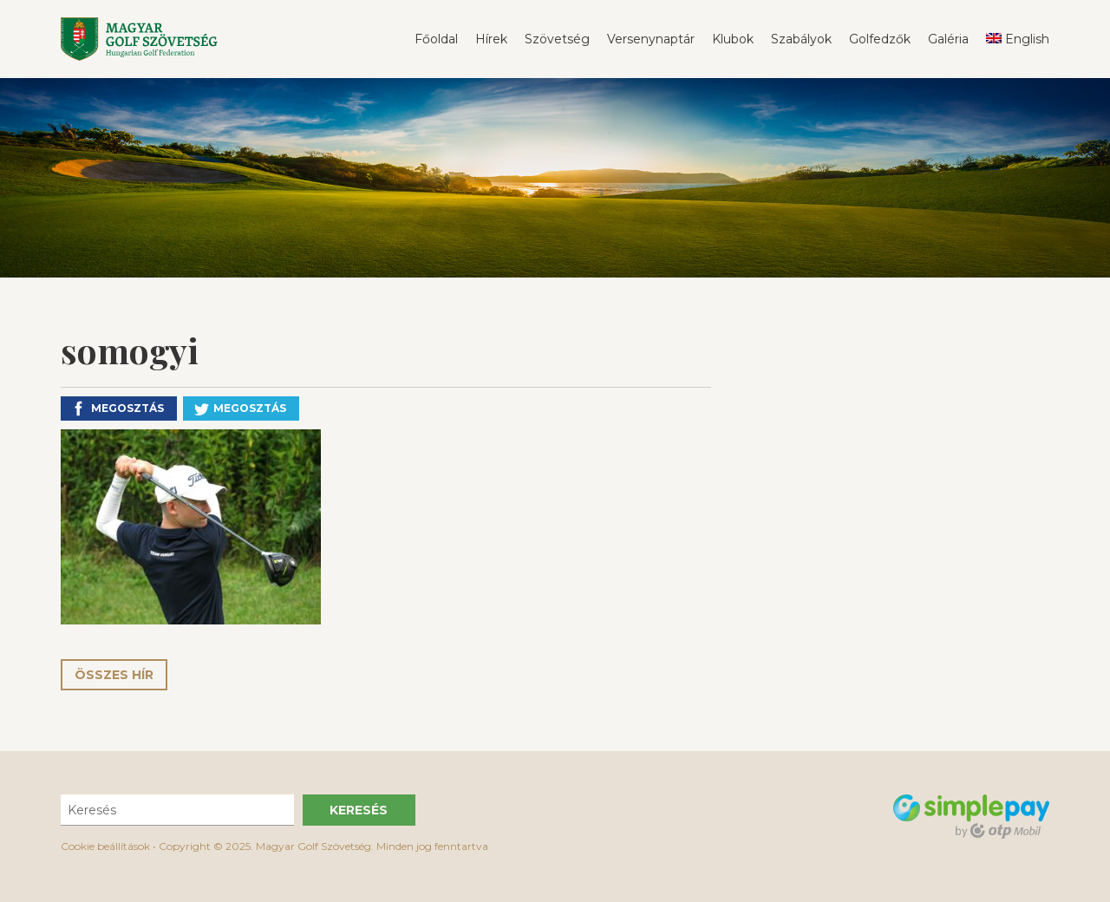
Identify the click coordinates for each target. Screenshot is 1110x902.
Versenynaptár (651, 39)
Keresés (359, 810)
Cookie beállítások (105, 846)
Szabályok (801, 39)
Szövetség (557, 39)
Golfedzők (880, 39)
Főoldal (436, 39)
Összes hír (114, 675)
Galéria (948, 39)
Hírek (491, 39)
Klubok (733, 39)
